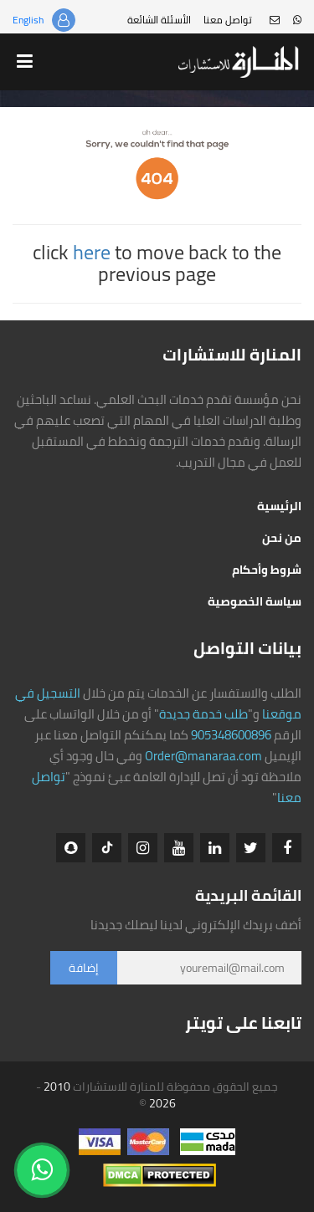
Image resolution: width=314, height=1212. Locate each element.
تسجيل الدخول (63, 20)
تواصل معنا (227, 20)
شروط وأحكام (266, 569)
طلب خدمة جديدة (203, 714)
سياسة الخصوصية (254, 601)
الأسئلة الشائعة (159, 20)
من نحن (281, 537)
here (92, 252)
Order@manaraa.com (203, 756)
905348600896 (231, 735)
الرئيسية (279, 506)
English (28, 20)
